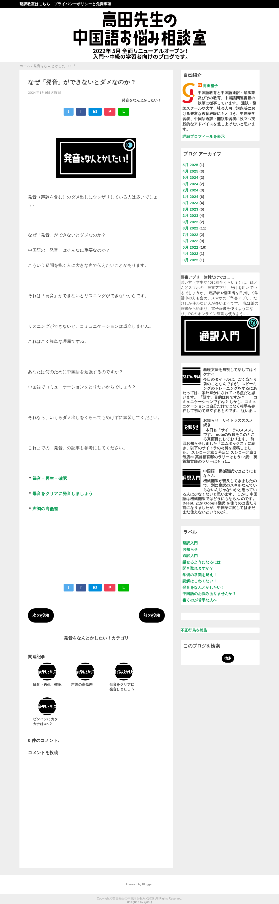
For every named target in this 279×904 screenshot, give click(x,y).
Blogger (147, 884)
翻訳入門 (190, 543)
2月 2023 (190, 215)
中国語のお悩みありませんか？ (209, 593)
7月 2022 (190, 234)
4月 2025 (190, 171)
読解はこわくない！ (200, 581)
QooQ (148, 902)
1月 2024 (190, 196)
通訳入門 (190, 555)
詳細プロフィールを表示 (204, 136)
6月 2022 (190, 241)
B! (95, 111)
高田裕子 (210, 86)
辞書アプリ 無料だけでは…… (207, 277)
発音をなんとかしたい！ (141, 100)
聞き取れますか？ (198, 568)
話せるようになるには (202, 562)
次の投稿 (40, 615)
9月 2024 (190, 177)
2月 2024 (190, 190)
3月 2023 (190, 209)
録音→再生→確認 (49, 478)
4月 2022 (190, 253)
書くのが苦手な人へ (200, 600)
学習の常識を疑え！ (200, 575)
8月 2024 (190, 184)
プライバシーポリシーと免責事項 (82, 4)
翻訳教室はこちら (34, 4)
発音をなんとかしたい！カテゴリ (96, 638)
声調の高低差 (45, 508)
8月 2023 (190, 203)
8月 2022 (190, 228)
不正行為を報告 (194, 630)
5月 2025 (190, 165)
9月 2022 (190, 222)
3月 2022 (190, 260)
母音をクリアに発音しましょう (62, 493)
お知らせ (190, 549)
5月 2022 (190, 247)
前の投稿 (151, 615)
